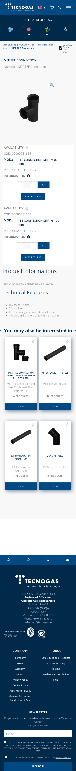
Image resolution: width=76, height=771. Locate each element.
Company (20, 657)
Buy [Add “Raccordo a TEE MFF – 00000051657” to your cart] (43, 245)
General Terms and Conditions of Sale (20, 698)
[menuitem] (42, 7)
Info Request (33, 196)
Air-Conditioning (55, 663)
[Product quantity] (27, 184)
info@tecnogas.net (42, 622)
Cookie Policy (20, 685)
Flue (32, 44)
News (20, 663)
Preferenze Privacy (20, 690)
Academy (20, 668)
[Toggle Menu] (68, 7)
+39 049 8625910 (42, 618)
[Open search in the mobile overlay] (8, 560)
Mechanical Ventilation (56, 674)
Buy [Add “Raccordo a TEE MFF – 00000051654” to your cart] (43, 184)
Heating (55, 668)
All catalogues (37, 20)
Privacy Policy (20, 679)
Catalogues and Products (15, 44)
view (21, 406)
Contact (20, 674)
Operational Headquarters (38, 601)
